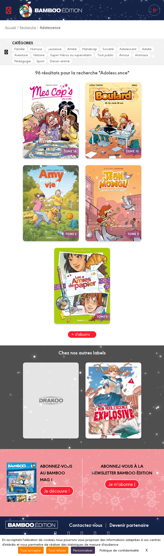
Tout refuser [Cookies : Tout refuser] (57, 550)
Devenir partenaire (129, 524)
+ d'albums (80, 334)
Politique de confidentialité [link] (119, 550)
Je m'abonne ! (121, 484)
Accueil (10, 27)
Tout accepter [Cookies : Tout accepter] (30, 550)
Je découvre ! (57, 491)
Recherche (28, 27)
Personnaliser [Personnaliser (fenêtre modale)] (83, 550)
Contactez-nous (85, 524)
